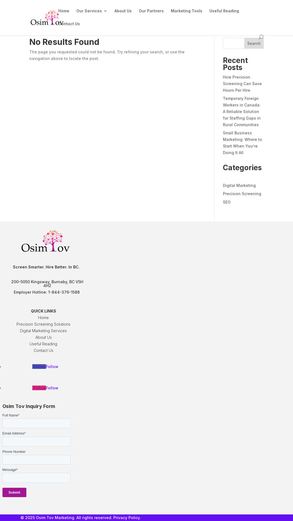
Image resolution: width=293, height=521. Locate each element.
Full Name (10, 415)
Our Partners (151, 11)
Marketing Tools (186, 11)
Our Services (89, 11)
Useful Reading (224, 11)
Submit (14, 492)
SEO (227, 202)
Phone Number (14, 452)
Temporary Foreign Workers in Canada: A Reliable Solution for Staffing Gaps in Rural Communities (242, 111)
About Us (123, 11)
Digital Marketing (239, 185)
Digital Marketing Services (43, 330)
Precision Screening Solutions (43, 324)
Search (254, 43)
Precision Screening (242, 193)
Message (10, 470)
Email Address (14, 433)
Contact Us (69, 24)
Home (63, 11)
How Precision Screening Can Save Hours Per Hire (242, 83)
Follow (52, 366)
